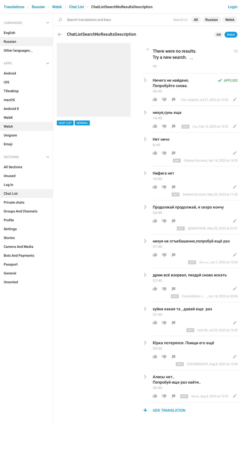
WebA (57, 7)
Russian (38, 7)
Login (232, 7)
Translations (14, 7)
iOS (218, 34)
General (82, 123)
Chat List (76, 7)
